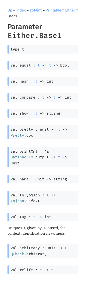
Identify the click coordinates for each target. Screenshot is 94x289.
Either (70, 10)
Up (10, 10)
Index (21, 10)
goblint (36, 10)
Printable (53, 10)
